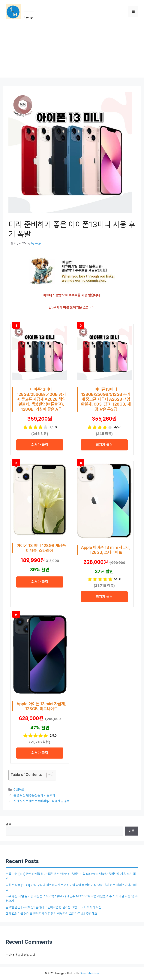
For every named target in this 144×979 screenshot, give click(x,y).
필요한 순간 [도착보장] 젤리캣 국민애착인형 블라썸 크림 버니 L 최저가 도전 (53, 907)
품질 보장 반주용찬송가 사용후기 (34, 795)
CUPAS (19, 789)
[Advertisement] (72, 51)
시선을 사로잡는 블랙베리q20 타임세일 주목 (42, 801)
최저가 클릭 (39, 445)
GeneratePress (89, 973)
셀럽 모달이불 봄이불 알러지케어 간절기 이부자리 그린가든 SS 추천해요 (51, 914)
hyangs (29, 17)
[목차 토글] (48, 775)
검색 (8, 824)
